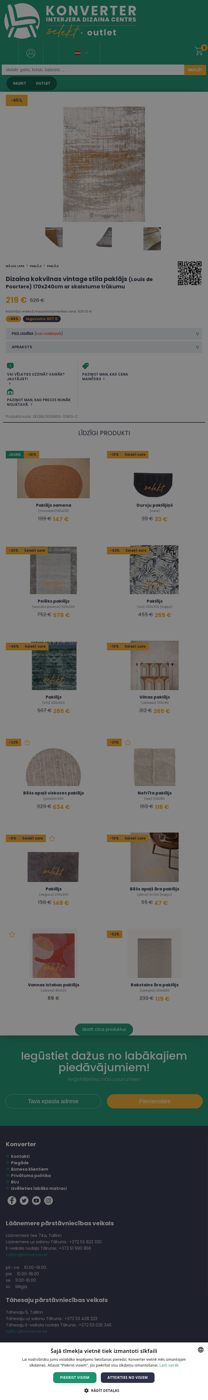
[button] (104, 1390)
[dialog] (104, 700)
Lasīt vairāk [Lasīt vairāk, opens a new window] (169, 1365)
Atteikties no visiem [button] (127, 1377)
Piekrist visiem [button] (74, 1377)
